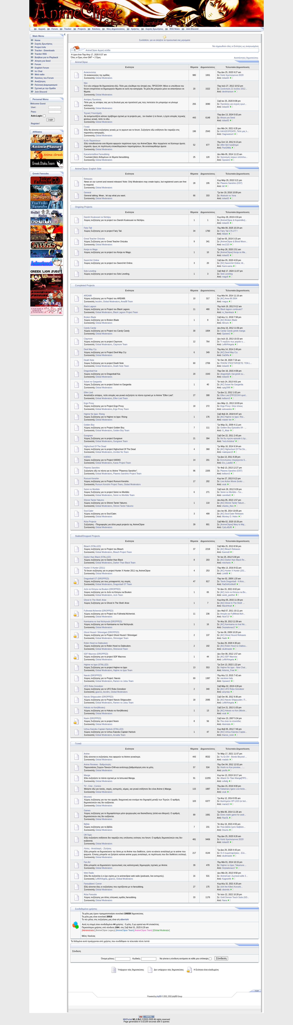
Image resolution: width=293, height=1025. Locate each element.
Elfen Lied (88, 392)
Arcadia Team (119, 735)
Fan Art (87, 862)
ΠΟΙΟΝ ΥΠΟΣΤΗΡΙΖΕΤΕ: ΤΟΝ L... (236, 363)
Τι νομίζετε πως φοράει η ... (232, 342)
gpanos (98, 692)
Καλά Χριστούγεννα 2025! (232, 75)
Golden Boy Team (121, 430)
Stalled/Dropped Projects (87, 536)
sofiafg (225, 781)
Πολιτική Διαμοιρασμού (46, 85)
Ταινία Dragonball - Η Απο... (232, 581)
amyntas (226, 692)
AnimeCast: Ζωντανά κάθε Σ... (234, 876)
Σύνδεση (221, 958)
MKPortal (127, 1019)
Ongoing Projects (83, 207)
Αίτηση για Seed (42, 61)
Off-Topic (88, 835)
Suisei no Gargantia (93, 382)
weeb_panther (228, 595)
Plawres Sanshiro (92, 468)
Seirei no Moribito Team (123, 495)
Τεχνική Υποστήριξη (93, 113)
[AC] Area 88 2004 (228, 298)
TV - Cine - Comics (92, 786)
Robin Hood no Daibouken (96, 643)
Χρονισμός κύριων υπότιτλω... (233, 157)
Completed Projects (85, 285)
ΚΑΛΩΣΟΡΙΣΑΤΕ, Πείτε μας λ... (234, 131)
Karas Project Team (122, 463)
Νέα (85, 83)
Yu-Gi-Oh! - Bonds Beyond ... (233, 757)
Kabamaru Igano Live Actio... (233, 789)
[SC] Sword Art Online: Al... (232, 263)
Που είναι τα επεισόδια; (230, 721)
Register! (35, 123)
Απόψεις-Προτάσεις (93, 99)
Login (50, 120)
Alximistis (226, 724)
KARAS (87, 457)
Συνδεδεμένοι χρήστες (86, 909)
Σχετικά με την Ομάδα (45, 88)
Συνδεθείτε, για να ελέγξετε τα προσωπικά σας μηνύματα (164, 40)
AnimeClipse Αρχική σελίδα (98, 50)
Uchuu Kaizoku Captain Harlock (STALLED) (103, 729)
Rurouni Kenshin (91, 478)
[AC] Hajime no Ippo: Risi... (232, 417)
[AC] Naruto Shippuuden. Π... (233, 700)
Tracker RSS (41, 54)
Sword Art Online (91, 260)
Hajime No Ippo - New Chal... (233, 667)
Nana (224, 900)
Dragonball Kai (90, 371)
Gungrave (88, 435)
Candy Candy (90, 328)
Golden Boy (89, 425)
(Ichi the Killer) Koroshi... (231, 887)
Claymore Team (120, 344)
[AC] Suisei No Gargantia (231, 384)
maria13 (226, 804)
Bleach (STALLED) (92, 546)
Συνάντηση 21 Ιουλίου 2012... (233, 89)
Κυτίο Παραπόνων (92, 141)
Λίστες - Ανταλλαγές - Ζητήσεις (97, 848)
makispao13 (227, 452)
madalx (225, 760)
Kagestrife (226, 879)
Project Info (40, 47)
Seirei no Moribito (92, 489)
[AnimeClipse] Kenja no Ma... (233, 252)
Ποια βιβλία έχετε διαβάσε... (232, 827)
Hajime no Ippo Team (122, 670)
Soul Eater (88, 511)
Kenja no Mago (90, 249)
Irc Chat (38, 71)
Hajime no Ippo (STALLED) (96, 665)
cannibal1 (226, 495)
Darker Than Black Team (124, 563)
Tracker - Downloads (45, 50)
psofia (225, 770)
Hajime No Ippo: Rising (94, 414)
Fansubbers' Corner (93, 884)
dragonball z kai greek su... (232, 374)
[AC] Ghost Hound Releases (233, 635)
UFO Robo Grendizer (93, 686)
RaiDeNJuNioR (229, 584)
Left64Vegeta (228, 344)
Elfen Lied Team (120, 398)
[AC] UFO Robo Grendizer (232, 689)
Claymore (88, 339)
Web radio (40, 74)
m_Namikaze (228, 312)
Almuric (225, 323)
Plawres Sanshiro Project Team (127, 474)
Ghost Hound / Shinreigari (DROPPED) (101, 632)
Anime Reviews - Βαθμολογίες (97, 764)
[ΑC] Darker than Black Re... (233, 560)
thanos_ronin (228, 735)
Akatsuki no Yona (228, 195)
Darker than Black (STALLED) (97, 557)
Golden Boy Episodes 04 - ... (233, 428)
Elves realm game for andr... (233, 815)
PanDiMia (226, 148)
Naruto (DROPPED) (93, 675)
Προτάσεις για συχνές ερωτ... (233, 104)
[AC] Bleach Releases (230, 549)
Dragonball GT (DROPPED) (96, 578)
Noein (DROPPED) (92, 718)
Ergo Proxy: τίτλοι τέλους (231, 406)
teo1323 (226, 244)
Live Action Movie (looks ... (232, 481)
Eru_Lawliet (227, 463)
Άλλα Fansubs (90, 894)
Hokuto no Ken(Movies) (94, 707)
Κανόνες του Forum (44, 78)
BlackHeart (227, 606)
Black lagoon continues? (231, 309)
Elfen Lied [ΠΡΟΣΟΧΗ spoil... (233, 395)
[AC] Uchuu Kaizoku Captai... (233, 732)
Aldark (225, 234)
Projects (82, 29)
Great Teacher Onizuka (94, 239)
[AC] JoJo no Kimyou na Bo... (233, 592)
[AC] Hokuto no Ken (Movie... (233, 711)
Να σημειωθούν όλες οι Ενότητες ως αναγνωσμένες (235, 46)
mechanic (226, 563)
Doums (225, 830)
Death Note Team (121, 366)
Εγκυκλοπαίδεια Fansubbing (96, 154)
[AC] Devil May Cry (228, 352)
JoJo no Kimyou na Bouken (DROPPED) (102, 589)
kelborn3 (226, 398)
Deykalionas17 (229, 627)
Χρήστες (135, 29)
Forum (54, 29)
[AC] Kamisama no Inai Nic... (233, 624)
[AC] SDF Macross (228, 657)
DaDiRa (225, 355)
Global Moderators (104, 78)
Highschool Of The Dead (95, 446)
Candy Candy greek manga (232, 331)
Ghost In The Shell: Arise (95, 600)
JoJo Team (118, 595)
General (87, 192)
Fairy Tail (88, 228)
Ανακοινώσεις (90, 72)
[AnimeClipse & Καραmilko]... (233, 220)
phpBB (158, 996)
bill (223, 186)
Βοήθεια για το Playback (46, 57)
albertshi (124, 919)
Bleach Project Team (122, 552)
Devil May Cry (90, 349)
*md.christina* (228, 441)
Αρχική (41, 29)
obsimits (226, 890)
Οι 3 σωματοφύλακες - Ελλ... (233, 853)
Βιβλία (87, 824)
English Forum (42, 68)
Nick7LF (226, 617)
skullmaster (227, 649)
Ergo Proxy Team (121, 409)
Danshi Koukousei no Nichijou (97, 217)
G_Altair (226, 430)
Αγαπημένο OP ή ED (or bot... (233, 801)
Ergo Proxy (89, 403)
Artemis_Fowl (228, 670)
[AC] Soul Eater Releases (231, 514)
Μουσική (88, 797)
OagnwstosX (228, 134)
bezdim (98, 301)
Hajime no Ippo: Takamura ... (233, 865)
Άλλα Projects (90, 522)
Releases (88, 179)
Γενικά (87, 127)
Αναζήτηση (40, 81)
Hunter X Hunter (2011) (94, 568)
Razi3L (225, 818)
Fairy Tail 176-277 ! (229, 231)
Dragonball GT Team (122, 584)
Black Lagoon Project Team (125, 312)
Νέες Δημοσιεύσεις (116, 29)
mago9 (225, 277)
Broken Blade (90, 317)
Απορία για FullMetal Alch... (232, 614)
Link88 (225, 573)
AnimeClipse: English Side (88, 168)
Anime (87, 754)
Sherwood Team (120, 649)
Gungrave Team (120, 441)
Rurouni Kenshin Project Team (109, 484)
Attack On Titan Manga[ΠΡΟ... (234, 778)
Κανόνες (96, 29)
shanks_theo (228, 506)
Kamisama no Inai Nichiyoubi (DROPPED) (103, 621)
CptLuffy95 (227, 527)
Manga (87, 775)
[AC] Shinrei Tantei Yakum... (233, 503)
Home (37, 40)
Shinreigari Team (120, 638)
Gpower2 (226, 160)
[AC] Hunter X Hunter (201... (233, 571)
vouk (224, 484)
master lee (227, 420)
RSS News (175, 29)
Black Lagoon (90, 306)
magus (225, 301)
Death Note (89, 360)
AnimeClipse (81, 62)
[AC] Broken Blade (228, 320)
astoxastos (227, 409)
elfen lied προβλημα (229, 145)
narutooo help (226, 678)
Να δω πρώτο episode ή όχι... (233, 438)
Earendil (226, 552)
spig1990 (226, 387)
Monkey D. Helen (230, 516)
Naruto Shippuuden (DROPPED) (98, 697)
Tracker (67, 29)
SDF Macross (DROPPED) (96, 654)
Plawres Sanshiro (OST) (231, 183)
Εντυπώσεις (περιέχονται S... (233, 460)
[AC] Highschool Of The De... (233, 449)
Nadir (224, 638)
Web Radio (89, 873)
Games (87, 810)
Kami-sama (227, 266)
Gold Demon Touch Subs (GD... (234, 897)
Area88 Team (127, 301)
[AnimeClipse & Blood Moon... (233, 241)
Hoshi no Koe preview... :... (232, 767)
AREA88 (88, 296)
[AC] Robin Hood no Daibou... (233, 646)
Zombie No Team (121, 452)
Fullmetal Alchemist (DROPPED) (98, 611)
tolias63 (225, 78)
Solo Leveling (90, 271)
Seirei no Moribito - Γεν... (231, 492)
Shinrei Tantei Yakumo (94, 500)
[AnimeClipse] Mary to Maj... (233, 524)
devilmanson (228, 92)
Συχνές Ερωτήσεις (155, 29)
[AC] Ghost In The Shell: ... (232, 603)
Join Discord (192, 29)
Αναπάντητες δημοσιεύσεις (246, 58)
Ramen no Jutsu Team (123, 681)
